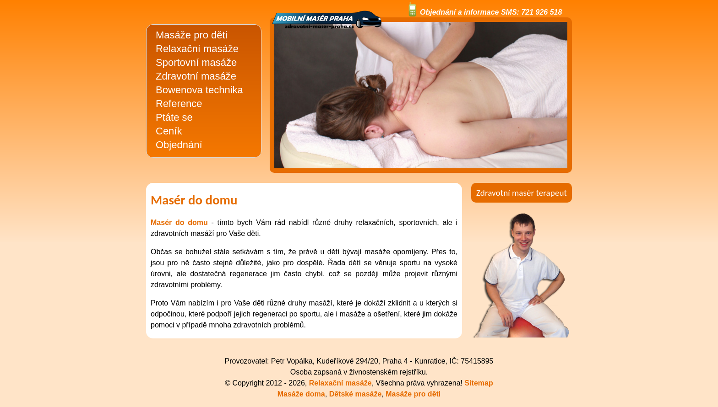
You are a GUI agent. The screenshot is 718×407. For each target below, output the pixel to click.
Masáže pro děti (192, 35)
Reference (179, 103)
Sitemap (478, 383)
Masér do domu (179, 222)
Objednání (179, 144)
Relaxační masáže (197, 48)
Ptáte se (174, 117)
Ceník (169, 131)
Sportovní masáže (196, 62)
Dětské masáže (355, 394)
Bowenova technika (199, 90)
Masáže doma (301, 394)
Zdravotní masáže (196, 76)
